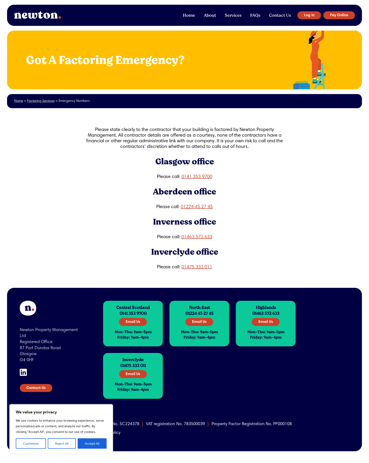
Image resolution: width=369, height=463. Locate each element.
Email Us (133, 322)
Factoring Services (41, 101)
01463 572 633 (196, 237)
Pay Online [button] (339, 15)
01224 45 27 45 (197, 207)
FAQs (255, 15)
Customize (31, 443)
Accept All (92, 443)
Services (233, 15)
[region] (61, 429)
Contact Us (280, 15)
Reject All (61, 443)
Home (189, 15)
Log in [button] (309, 15)
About (210, 15)
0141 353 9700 (196, 176)
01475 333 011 (196, 267)
